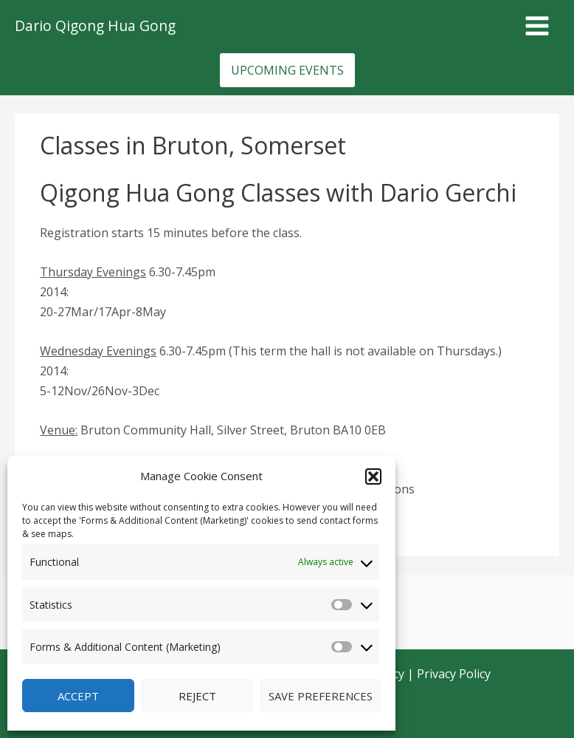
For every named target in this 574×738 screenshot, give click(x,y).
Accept (78, 696)
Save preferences (321, 696)
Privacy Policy (454, 674)
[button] (373, 476)
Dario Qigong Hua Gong (95, 25)
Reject (197, 696)
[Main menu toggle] (537, 26)
